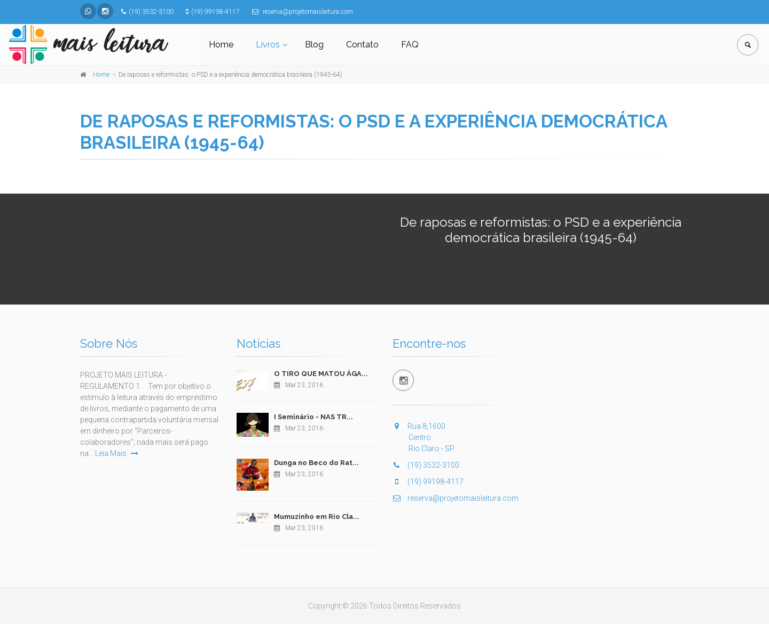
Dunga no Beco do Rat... (316, 463)
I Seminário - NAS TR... (313, 417)
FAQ (410, 44)
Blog (314, 44)
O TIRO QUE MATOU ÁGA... (321, 374)
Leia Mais (116, 453)
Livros (268, 44)
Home (221, 44)
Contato (362, 44)
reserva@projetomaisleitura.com (456, 498)
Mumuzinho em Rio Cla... (316, 517)
